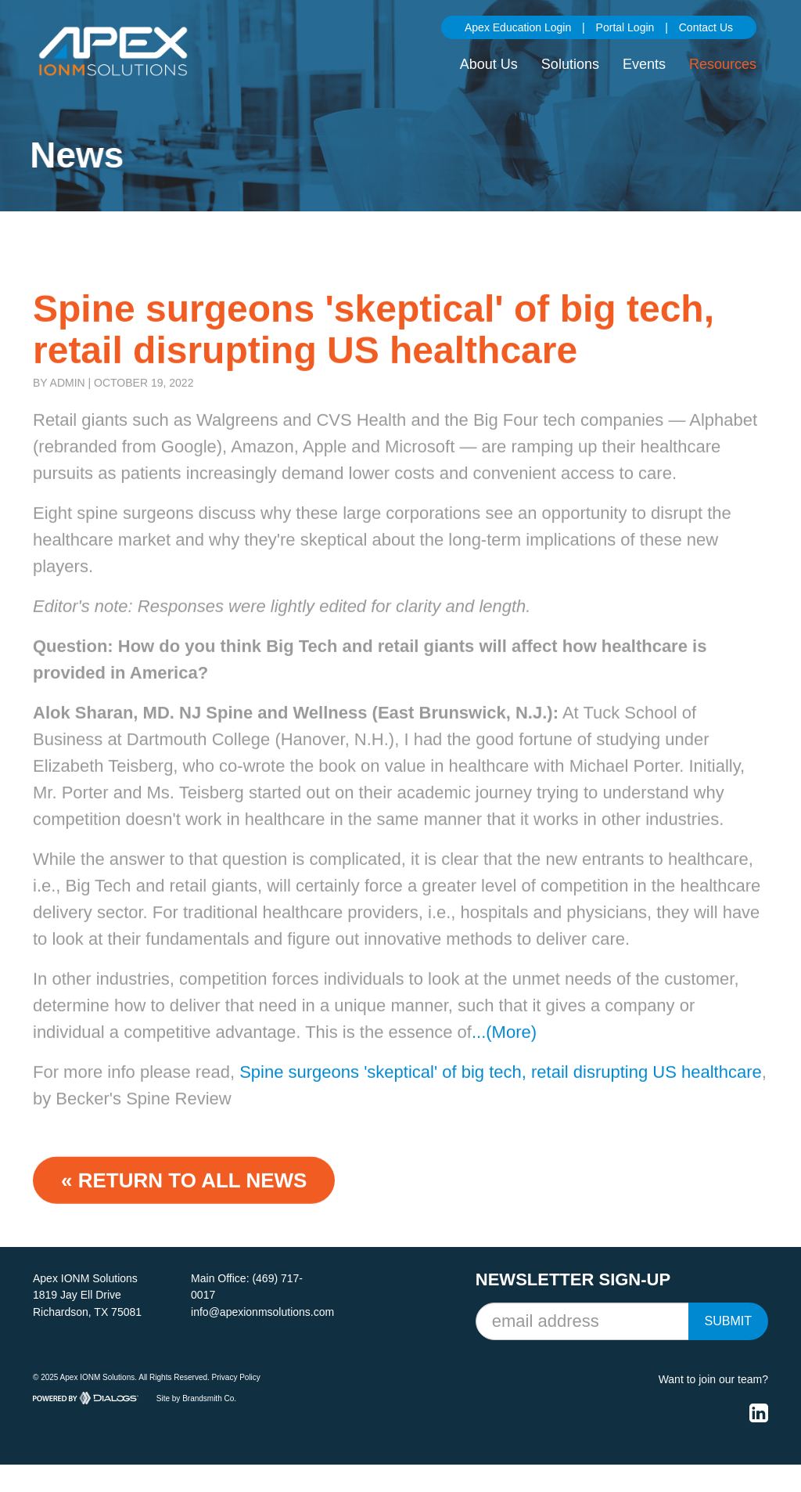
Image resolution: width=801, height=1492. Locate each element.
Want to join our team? (713, 1379)
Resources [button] (722, 64)
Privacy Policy (236, 1377)
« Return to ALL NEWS (184, 1199)
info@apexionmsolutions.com (262, 1312)
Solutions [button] (570, 64)
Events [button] (644, 64)
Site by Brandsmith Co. (196, 1397)
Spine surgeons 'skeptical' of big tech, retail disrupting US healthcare (500, 1091)
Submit (728, 1321)
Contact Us (706, 27)
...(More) (504, 1051)
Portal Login (625, 27)
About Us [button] (489, 64)
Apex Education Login (518, 27)
